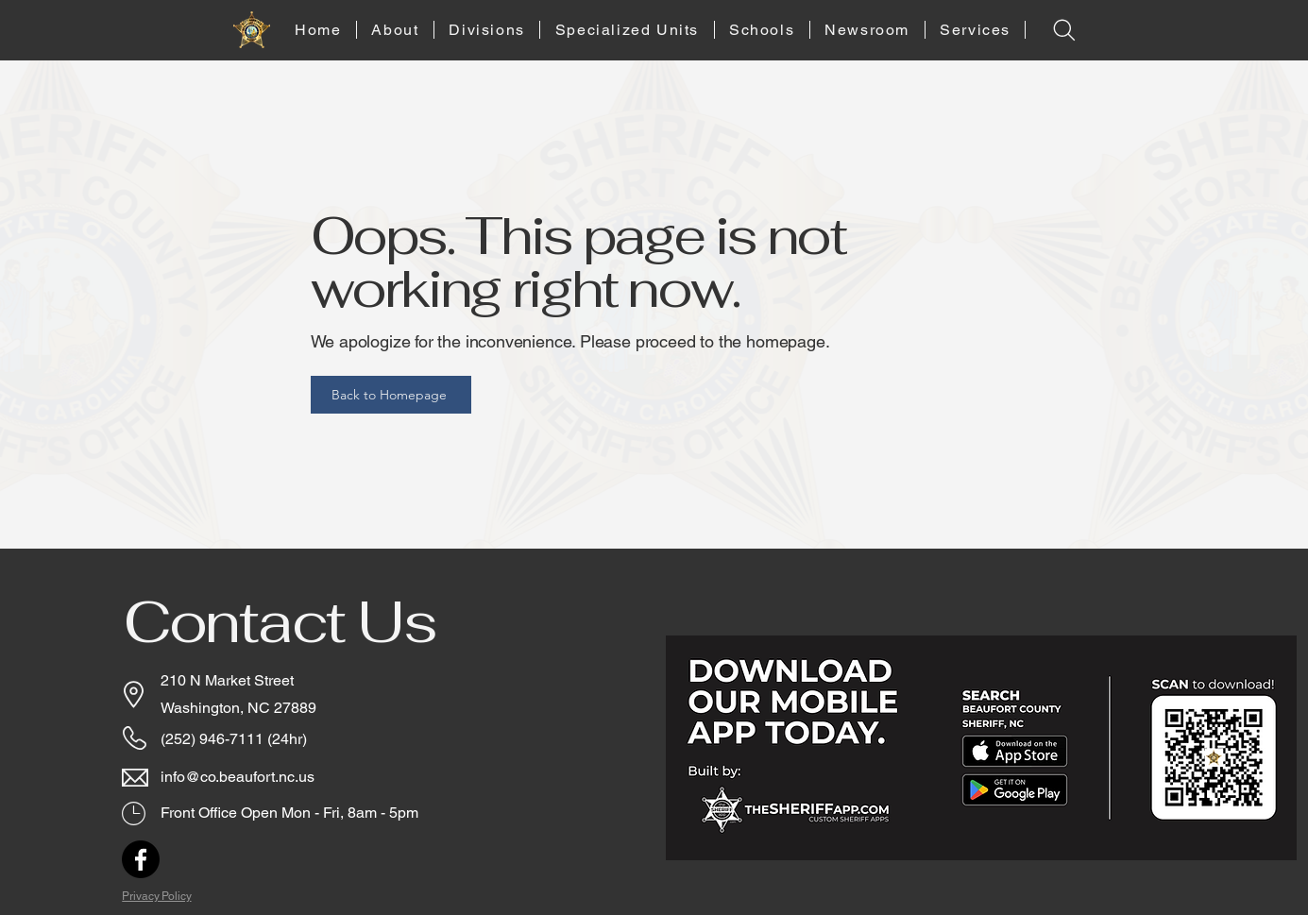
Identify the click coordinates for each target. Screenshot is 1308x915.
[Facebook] (141, 859)
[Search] (1065, 29)
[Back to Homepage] (391, 395)
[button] (395, 30)
